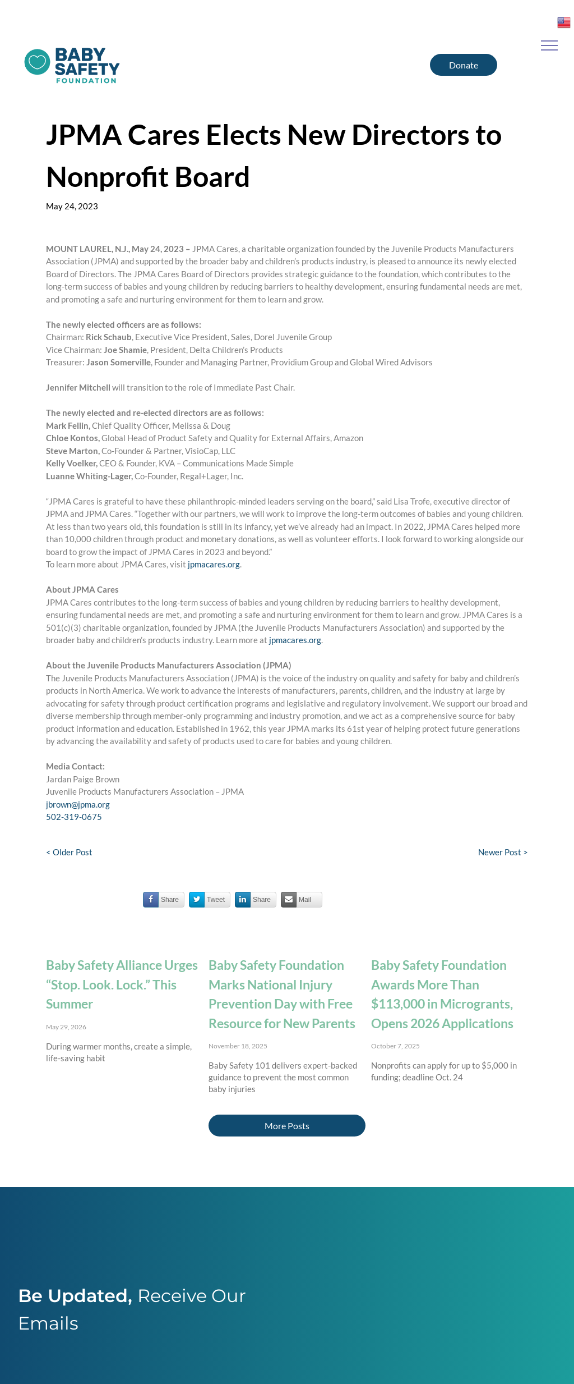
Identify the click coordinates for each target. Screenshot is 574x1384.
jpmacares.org (214, 564)
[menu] (549, 45)
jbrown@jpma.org (78, 804)
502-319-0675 (74, 817)
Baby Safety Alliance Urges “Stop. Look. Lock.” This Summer (122, 984)
